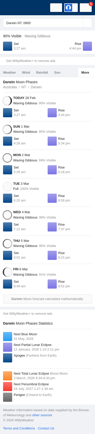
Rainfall (42, 72)
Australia (10, 87)
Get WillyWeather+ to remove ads (30, 61)
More (85, 72)
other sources (42, 415)
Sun (57, 72)
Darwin (36, 87)
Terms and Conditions (19, 428)
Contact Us (46, 428)
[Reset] (79, 23)
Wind (26, 72)
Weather (9, 72)
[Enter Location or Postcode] (47, 22)
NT (23, 87)
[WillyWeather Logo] (11, 7)
